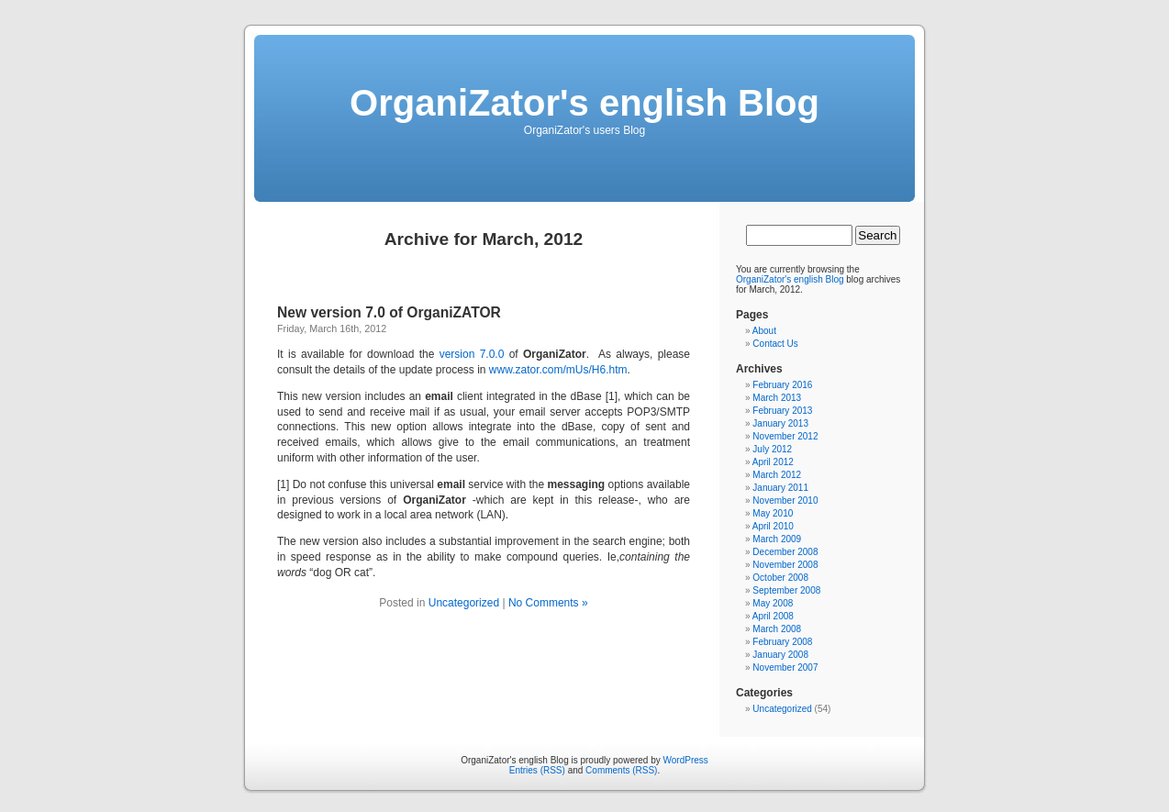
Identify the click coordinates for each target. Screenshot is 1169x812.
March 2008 (776, 629)
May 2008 (772, 603)
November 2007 (785, 667)
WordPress (685, 760)
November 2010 (785, 500)
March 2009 (776, 539)
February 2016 (782, 385)
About (764, 331)
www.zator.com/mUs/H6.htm (558, 369)
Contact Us (774, 344)
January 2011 (780, 488)
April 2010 (773, 526)
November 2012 (785, 436)
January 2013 (780, 423)
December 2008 (785, 552)
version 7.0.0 (472, 354)
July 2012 (772, 449)
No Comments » (548, 602)
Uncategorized (464, 602)
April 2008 (773, 616)
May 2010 (772, 513)
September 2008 (786, 590)
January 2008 (780, 655)
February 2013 (782, 411)
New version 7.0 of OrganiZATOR (389, 312)
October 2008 (780, 578)
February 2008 (782, 642)
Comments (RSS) (621, 770)
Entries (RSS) (537, 770)
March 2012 (776, 475)
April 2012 (773, 462)
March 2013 (776, 398)
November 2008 (785, 565)
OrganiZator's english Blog (584, 103)
